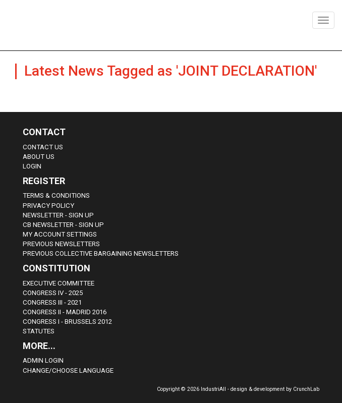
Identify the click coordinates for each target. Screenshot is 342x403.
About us (38, 156)
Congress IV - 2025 (53, 293)
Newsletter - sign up (58, 215)
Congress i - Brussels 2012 (67, 321)
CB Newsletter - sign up (63, 224)
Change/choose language (68, 370)
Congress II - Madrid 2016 (64, 312)
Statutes (38, 331)
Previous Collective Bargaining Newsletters (101, 253)
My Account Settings (60, 234)
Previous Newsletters (61, 244)
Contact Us (43, 147)
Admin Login (43, 360)
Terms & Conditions (56, 195)
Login (32, 166)
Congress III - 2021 (52, 302)
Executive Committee (58, 283)
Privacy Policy (48, 205)
